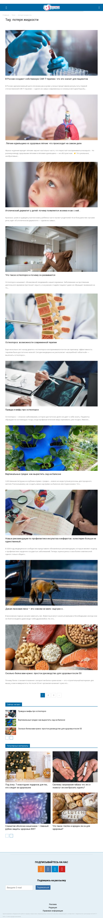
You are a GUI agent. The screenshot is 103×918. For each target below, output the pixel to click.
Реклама (53, 904)
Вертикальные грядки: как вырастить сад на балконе (33, 474)
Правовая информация (53, 911)
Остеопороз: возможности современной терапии (31, 342)
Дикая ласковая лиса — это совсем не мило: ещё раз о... (34, 608)
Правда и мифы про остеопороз (22, 409)
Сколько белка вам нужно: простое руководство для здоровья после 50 (43, 673)
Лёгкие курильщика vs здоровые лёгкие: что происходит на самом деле (43, 143)
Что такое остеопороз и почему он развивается (30, 275)
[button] (99, 7)
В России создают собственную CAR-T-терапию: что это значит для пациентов (46, 79)
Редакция (53, 907)
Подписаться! (43, 887)
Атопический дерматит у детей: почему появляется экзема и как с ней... (42, 210)
